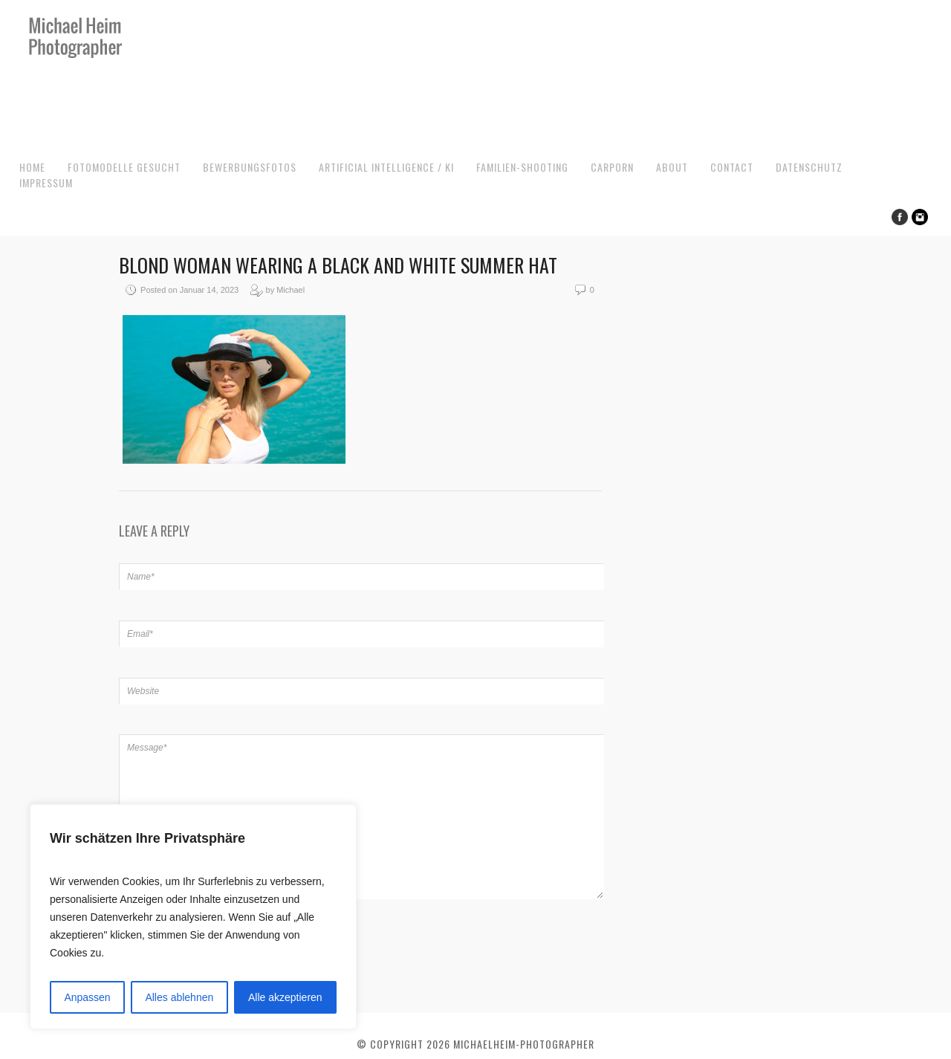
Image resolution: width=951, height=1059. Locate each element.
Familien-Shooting (522, 167)
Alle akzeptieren (285, 997)
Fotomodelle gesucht (124, 167)
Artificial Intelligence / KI (386, 167)
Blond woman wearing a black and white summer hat (338, 264)
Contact (731, 167)
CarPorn (612, 167)
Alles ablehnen (179, 997)
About (672, 167)
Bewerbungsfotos (249, 167)
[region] (193, 916)
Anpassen (87, 997)
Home (32, 167)
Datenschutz (809, 167)
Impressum (46, 182)
